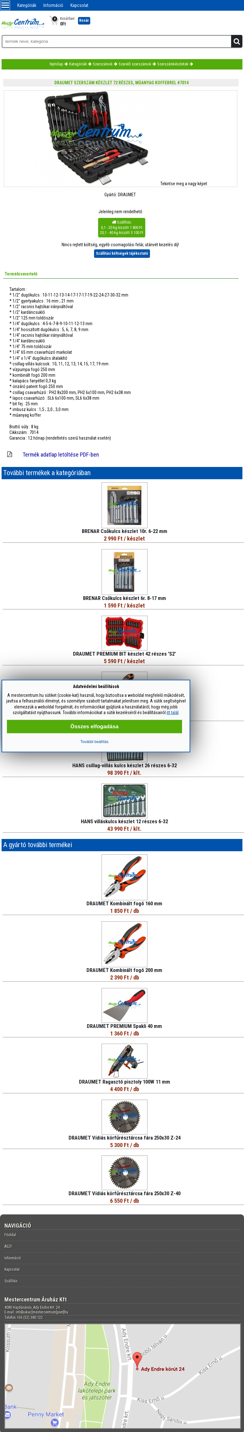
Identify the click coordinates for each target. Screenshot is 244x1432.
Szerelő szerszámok (135, 64)
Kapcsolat (79, 5)
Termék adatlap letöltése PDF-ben (61, 454)
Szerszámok (103, 64)
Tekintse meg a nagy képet (183, 183)
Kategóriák (26, 5)
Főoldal (10, 1235)
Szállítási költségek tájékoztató (122, 253)
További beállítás (94, 741)
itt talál (173, 712)
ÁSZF (8, 1246)
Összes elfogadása (94, 726)
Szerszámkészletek (172, 64)
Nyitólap (56, 64)
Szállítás (11, 1281)
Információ (53, 5)
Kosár (84, 20)
